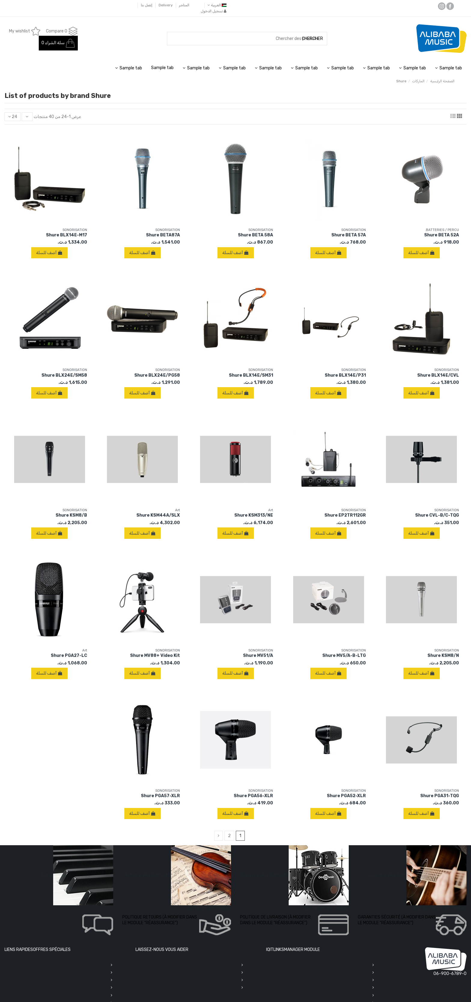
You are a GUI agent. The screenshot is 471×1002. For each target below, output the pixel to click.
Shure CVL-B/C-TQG (437, 515)
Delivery (165, 5)
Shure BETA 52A (441, 235)
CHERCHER (312, 38)
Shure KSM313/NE (253, 515)
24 (12, 116)
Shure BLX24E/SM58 (64, 375)
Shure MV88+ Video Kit (155, 655)
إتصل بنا (146, 5)
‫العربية (217, 5)
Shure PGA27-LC (69, 655)
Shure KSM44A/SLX (158, 515)
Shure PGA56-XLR (253, 795)
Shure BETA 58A (255, 235)
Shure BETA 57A (348, 235)
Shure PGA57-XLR (160, 795)
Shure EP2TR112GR (345, 515)
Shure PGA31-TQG (439, 795)
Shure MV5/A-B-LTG (344, 655)
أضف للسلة (421, 252)
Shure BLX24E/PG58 (157, 375)
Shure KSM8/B (71, 515)
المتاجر (183, 5)
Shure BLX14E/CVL (438, 375)
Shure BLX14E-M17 (66, 235)
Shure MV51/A (258, 655)
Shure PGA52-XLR (346, 795)
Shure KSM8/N (443, 655)
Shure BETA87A (163, 235)
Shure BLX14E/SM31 (251, 375)
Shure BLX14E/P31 (345, 375)
